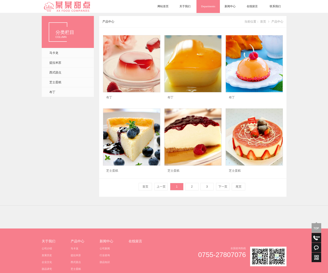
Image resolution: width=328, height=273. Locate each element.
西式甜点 (55, 72)
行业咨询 (105, 267)
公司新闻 (105, 260)
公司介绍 (47, 260)
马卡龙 (53, 53)
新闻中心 (230, 6)
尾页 (239, 186)
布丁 (52, 92)
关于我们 (184, 6)
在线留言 (252, 6)
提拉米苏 (55, 62)
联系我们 (275, 6)
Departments (208, 6)
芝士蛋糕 (55, 82)
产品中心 (277, 21)
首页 (263, 21)
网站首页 (163, 6)
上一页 (161, 186)
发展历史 (47, 267)
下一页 (222, 186)
